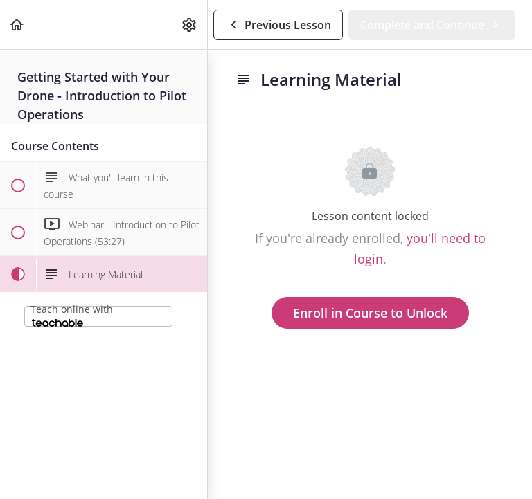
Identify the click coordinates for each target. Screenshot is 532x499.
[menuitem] (189, 24)
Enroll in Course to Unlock (370, 313)
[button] (17, 24)
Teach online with (71, 314)
